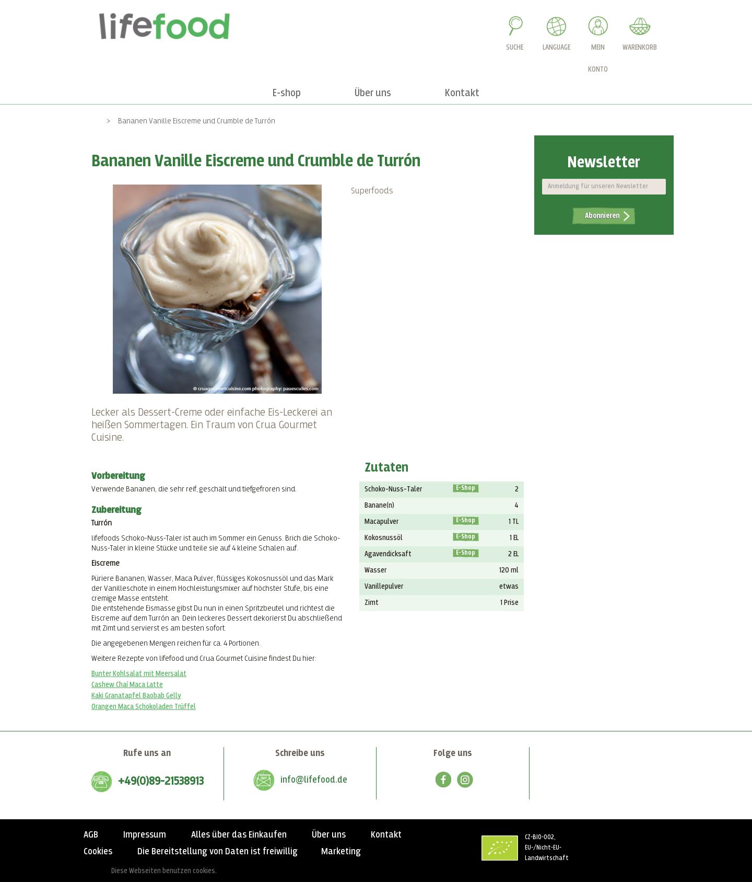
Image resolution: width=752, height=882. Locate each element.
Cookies (98, 851)
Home (90, 121)
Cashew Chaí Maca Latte (127, 685)
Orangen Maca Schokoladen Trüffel (143, 707)
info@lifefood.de (313, 780)
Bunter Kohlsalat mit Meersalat (138, 674)
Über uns (329, 835)
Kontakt (386, 835)
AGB (91, 835)
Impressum (144, 835)
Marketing (341, 851)
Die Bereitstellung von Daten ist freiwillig (217, 851)
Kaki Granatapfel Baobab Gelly (136, 696)
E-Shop (465, 488)
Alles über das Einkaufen (239, 835)
